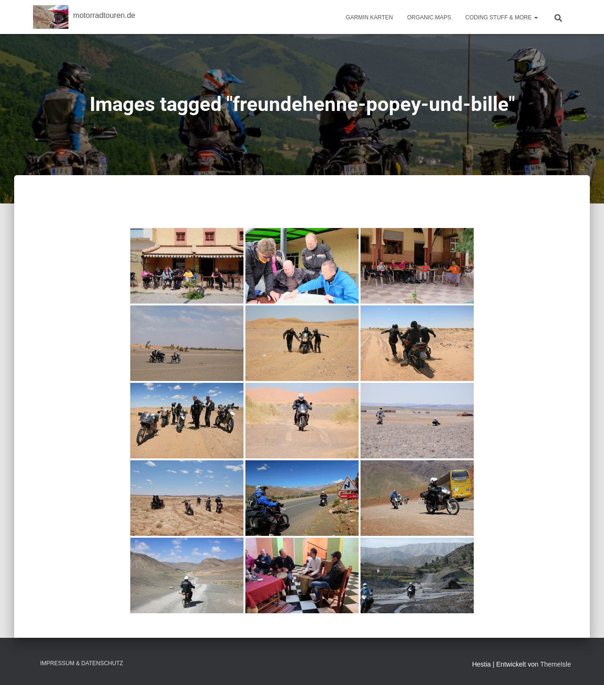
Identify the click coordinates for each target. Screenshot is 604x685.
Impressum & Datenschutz (81, 663)
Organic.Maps (429, 17)
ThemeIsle (555, 664)
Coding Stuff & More (501, 17)
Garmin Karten (369, 17)
